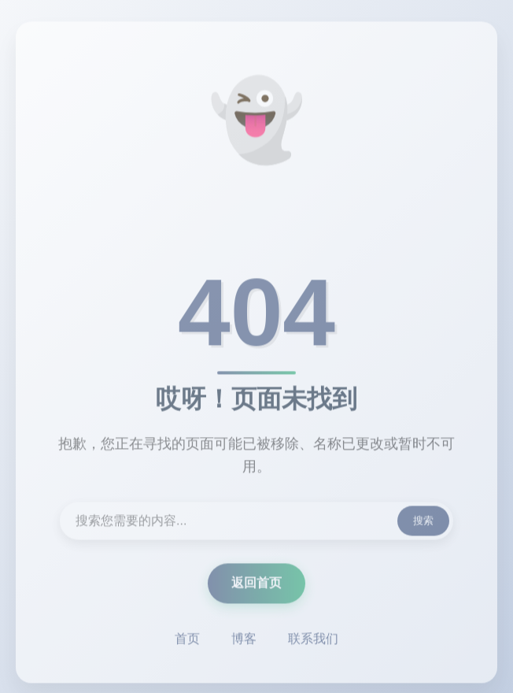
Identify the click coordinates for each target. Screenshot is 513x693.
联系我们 (313, 640)
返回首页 (256, 584)
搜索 (423, 522)
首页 (187, 640)
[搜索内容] (256, 522)
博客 (243, 640)
